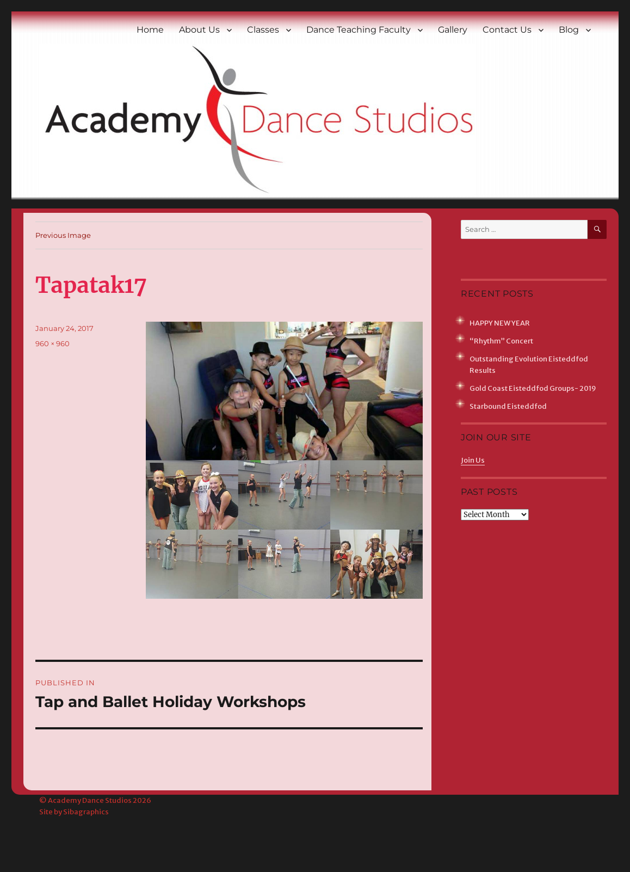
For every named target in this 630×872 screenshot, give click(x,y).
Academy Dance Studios (90, 800)
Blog (569, 29)
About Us (199, 29)
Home (150, 29)
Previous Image (63, 235)
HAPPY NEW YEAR (500, 323)
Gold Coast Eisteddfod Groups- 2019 (533, 388)
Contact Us (507, 29)
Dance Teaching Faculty (358, 29)
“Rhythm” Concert (501, 341)
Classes (263, 29)
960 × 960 (52, 343)
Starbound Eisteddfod (508, 406)
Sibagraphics (86, 811)
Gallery (452, 29)
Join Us (473, 460)
